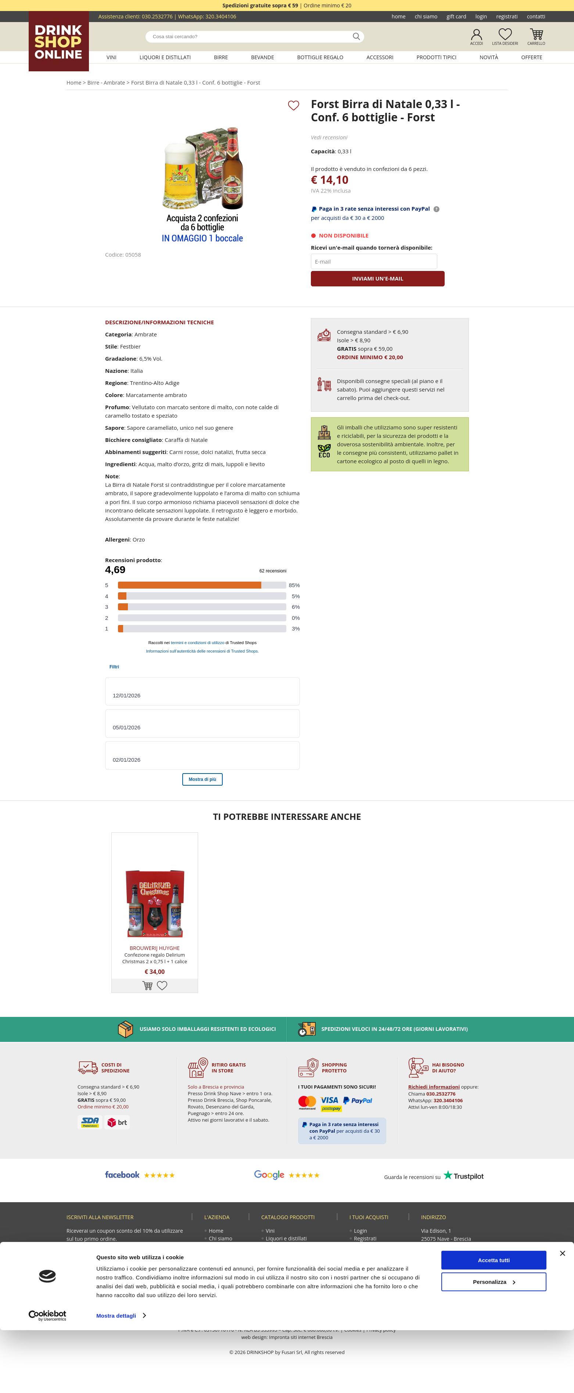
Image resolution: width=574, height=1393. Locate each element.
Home (399, 16)
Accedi (476, 43)
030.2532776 (157, 16)
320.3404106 (220, 16)
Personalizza (494, 1345)
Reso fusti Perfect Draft (375, 1272)
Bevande (262, 57)
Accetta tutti (494, 1323)
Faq (358, 1297)
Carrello (536, 43)
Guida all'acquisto (375, 1261)
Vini (111, 57)
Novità (489, 57)
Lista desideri (505, 43)
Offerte (531, 57)
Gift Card (456, 16)
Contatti (536, 16)
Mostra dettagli (116, 1378)
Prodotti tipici (437, 57)
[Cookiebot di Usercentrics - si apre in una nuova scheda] (47, 1378)
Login (481, 16)
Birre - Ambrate (108, 82)
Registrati (506, 16)
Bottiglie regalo (320, 57)
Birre (221, 57)
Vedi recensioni (329, 138)
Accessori (380, 57)
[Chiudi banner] (562, 1316)
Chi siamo (426, 16)
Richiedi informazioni (433, 1101)
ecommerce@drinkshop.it (468, 1277)
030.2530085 (481, 1261)
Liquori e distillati (165, 57)
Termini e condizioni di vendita (378, 1286)
